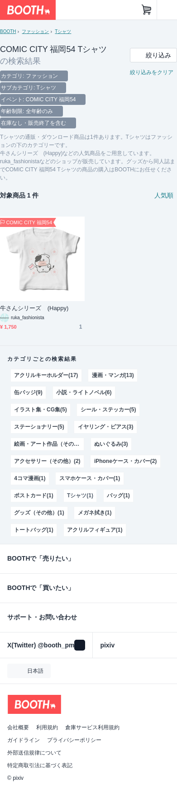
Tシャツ (63, 31)
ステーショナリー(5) (39, 427)
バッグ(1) (118, 495)
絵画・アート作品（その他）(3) (49, 444)
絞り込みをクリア (151, 72)
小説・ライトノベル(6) (83, 392)
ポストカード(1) (33, 495)
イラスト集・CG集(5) (40, 409)
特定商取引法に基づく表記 (39, 765)
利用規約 (47, 727)
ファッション (35, 31)
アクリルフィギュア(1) (94, 530)
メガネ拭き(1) (95, 513)
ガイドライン (23, 740)
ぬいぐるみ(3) (111, 444)
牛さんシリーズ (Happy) (34, 308)
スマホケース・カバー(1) (89, 478)
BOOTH (8, 31)
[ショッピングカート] (147, 10)
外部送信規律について (34, 752)
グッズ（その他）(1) (39, 513)
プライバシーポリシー (74, 740)
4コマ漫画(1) (29, 478)
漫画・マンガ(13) (113, 375)
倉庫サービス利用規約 (92, 727)
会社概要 (18, 727)
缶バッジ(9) (28, 392)
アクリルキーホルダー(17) (46, 375)
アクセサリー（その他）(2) (47, 461)
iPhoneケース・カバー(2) (125, 461)
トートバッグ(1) (33, 530)
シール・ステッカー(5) (108, 409)
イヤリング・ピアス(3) (105, 427)
